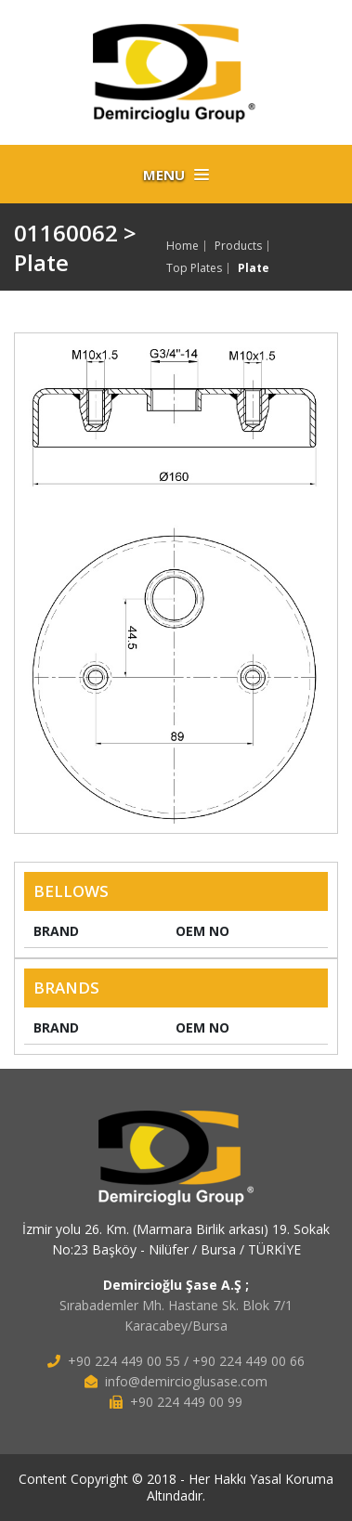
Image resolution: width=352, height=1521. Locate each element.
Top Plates (194, 268)
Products (238, 246)
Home (182, 246)
